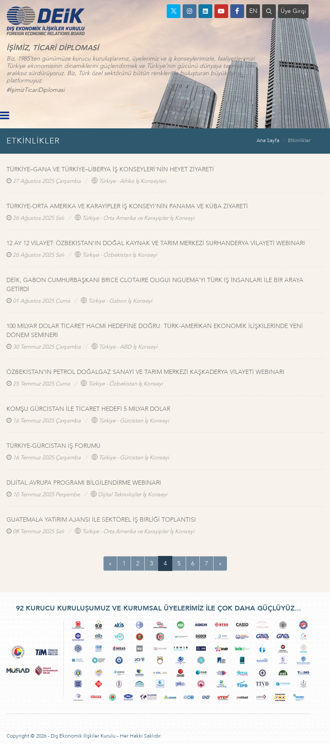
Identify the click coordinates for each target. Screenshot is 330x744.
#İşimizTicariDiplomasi (35, 90)
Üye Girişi (293, 11)
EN (253, 11)
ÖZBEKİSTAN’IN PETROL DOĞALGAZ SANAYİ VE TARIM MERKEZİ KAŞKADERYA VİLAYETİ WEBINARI (145, 372)
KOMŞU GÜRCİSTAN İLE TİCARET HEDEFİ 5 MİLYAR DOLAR (88, 409)
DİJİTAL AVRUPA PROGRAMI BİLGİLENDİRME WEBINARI (83, 483)
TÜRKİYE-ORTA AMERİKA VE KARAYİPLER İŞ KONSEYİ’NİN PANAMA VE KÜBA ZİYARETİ (127, 206)
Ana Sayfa (268, 140)
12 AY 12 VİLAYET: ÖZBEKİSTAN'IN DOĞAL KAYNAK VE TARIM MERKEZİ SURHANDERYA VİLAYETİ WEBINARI (155, 243)
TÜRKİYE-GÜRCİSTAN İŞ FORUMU (53, 446)
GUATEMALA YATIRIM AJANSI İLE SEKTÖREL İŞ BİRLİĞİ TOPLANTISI (101, 520)
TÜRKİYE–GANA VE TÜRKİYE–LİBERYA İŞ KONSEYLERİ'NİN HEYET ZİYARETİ (110, 169)
